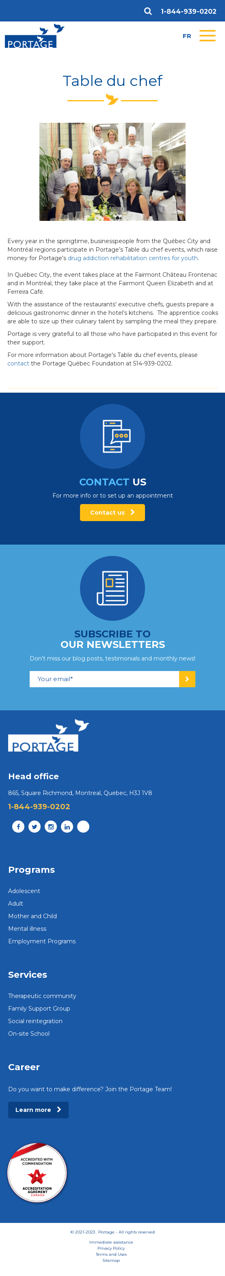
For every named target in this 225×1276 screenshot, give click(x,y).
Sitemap (111, 1260)
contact (18, 363)
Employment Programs (42, 941)
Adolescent (24, 891)
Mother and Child (32, 916)
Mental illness (27, 928)
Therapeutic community (42, 996)
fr (187, 36)
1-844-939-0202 (188, 12)
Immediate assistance (111, 1242)
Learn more (38, 1110)
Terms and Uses (111, 1254)
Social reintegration (35, 1021)
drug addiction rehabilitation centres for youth (133, 258)
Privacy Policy (111, 1248)
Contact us (112, 512)
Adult (15, 903)
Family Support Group (39, 1008)
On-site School (29, 1033)
